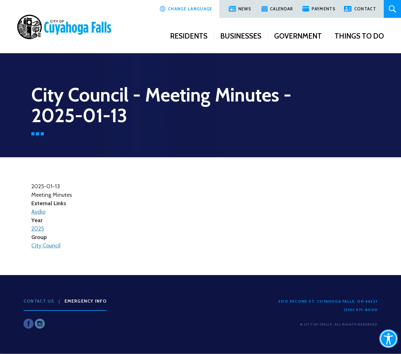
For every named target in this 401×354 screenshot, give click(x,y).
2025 (37, 228)
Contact (365, 8)
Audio (38, 211)
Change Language (190, 8)
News (244, 8)
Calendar (281, 8)
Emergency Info (86, 301)
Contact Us (38, 301)
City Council (45, 245)
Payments (323, 8)
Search (392, 9)
